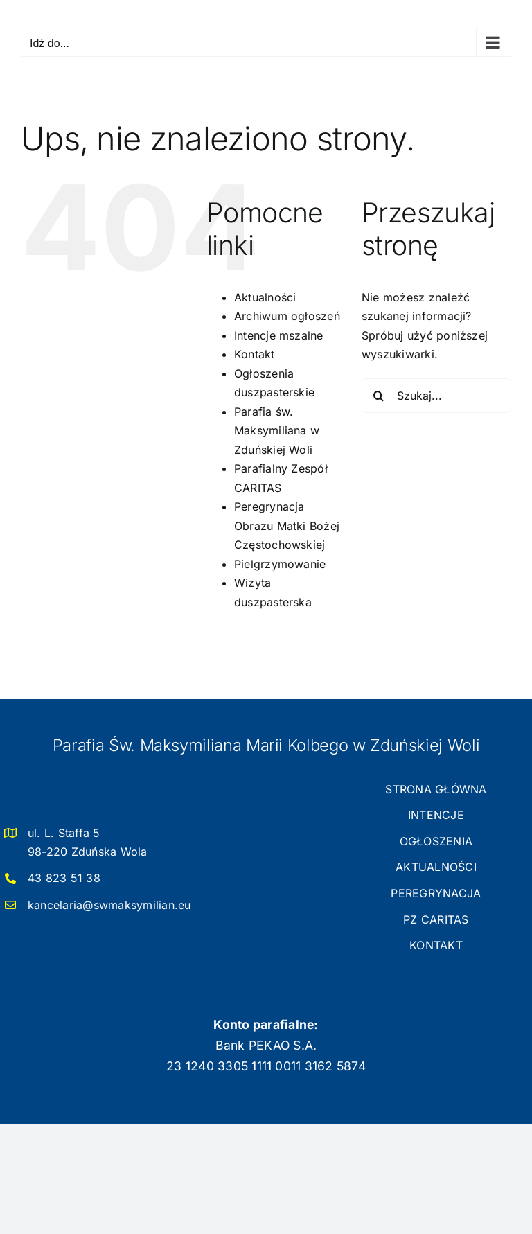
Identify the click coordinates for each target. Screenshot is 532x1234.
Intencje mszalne (278, 335)
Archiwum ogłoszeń (287, 316)
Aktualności (265, 297)
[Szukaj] (379, 395)
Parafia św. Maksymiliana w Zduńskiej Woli (276, 431)
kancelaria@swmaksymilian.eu (109, 905)
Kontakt (254, 354)
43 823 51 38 (64, 878)
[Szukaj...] (436, 395)
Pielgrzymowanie (280, 564)
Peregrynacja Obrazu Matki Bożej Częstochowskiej (286, 526)
